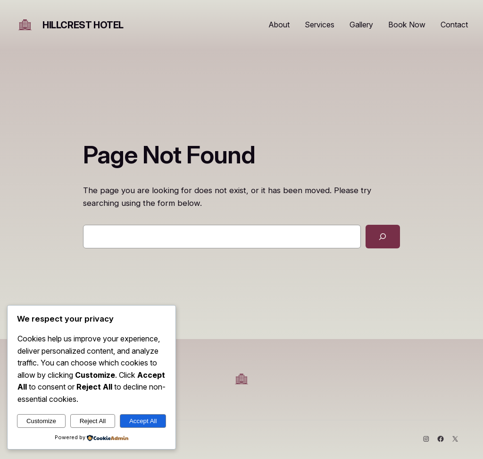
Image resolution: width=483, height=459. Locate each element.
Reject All (93, 421)
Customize (41, 421)
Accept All (143, 421)
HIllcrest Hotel (83, 25)
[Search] (383, 237)
